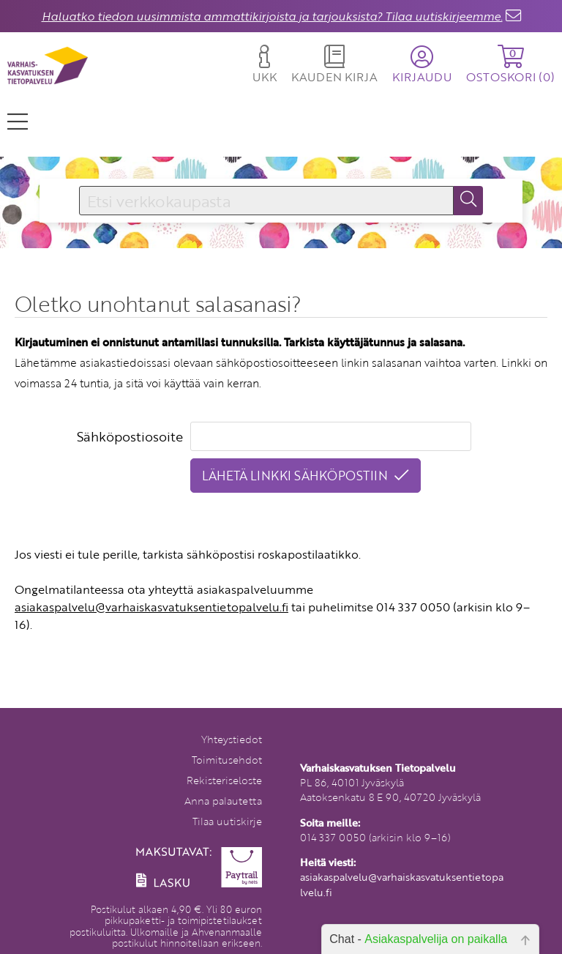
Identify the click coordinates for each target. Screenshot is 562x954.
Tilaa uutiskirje (227, 821)
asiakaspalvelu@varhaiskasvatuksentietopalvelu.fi (151, 607)
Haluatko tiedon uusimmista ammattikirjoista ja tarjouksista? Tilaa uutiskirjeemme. (272, 16)
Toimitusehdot (227, 759)
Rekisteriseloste (224, 780)
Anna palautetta (223, 800)
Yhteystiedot (231, 739)
